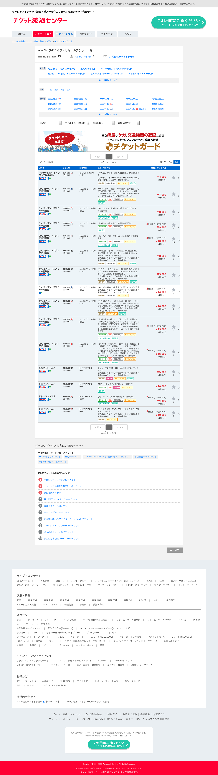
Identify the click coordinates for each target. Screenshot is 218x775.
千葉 (50, 90)
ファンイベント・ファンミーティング (35, 660)
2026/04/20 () (158, 109)
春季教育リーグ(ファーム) (29, 628)
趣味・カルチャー (25, 685)
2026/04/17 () (80, 109)
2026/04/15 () (54, 109)
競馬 (102, 645)
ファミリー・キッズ (60, 665)
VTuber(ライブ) (83, 585)
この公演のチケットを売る (121, 56)
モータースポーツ (84, 645)
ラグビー (53, 641)
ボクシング (64, 645)
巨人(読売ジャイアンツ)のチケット (60, 499)
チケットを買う (43, 34)
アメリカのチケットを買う (29, 701)
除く (176, 162)
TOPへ (176, 550)
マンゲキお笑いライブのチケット (52, 462)
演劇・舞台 (23, 595)
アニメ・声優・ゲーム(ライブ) (31, 585)
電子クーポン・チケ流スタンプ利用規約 (147, 719)
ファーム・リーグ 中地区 (159, 620)
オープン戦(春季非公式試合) (96, 620)
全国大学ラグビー (172, 641)
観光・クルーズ (132, 681)
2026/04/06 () (80, 99)
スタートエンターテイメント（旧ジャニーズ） (117, 581)
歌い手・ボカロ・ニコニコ (183, 581)
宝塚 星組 (80, 600)
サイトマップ (83, 719)
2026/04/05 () (54, 99)
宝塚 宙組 (96, 600)
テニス (61, 637)
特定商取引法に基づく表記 (108, 719)
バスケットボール (156, 637)
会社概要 (145, 714)
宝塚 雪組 (64, 600)
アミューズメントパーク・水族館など (35, 681)
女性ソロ (60, 581)
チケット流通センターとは (67, 714)
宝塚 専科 (112, 600)
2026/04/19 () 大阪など (136, 109)
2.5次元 (142, 600)
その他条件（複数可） (75, 123)
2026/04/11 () (80, 104)
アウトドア (82, 681)
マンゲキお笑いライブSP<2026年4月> (116, 69)
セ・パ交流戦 (69, 620)
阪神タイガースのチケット (56, 506)
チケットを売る (64, 34)
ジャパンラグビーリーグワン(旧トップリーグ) (135, 641)
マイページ (107, 34)
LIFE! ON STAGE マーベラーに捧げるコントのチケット (107, 457)
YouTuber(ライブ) (61, 585)
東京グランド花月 (88, 69)
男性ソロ (45, 581)
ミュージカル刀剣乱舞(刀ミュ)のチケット (63, 486)
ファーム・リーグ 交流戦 (38, 624)
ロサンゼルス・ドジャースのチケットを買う (88, 701)
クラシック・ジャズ (187, 585)
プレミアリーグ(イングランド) (101, 632)
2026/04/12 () (106, 104)
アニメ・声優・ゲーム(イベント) (75, 660)
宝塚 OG (128, 600)
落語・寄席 (98, 604)
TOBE (149, 581)
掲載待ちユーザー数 (83, 57)
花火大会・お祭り (115, 665)
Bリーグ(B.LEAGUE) (182, 637)
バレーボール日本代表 (130, 637)
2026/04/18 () (106, 109)
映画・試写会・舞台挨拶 (88, 665)
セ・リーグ (33, 620)
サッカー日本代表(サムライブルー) (63, 632)
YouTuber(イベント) (123, 660)
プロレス (47, 645)
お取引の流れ (130, 714)
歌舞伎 (83, 604)
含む (170, 162)
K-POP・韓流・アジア (137, 585)
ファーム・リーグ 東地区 (128, 620)
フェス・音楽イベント (108, 585)
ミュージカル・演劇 (26, 604)
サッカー (21, 632)
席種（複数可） (125, 123)
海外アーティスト (162, 585)
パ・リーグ (50, 620)
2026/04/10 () (54, 104)
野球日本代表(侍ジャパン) (60, 628)
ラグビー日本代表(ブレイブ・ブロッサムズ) (85, 641)
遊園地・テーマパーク (141, 665)
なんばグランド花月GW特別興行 (61, 69)
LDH (161, 581)
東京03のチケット (72, 457)
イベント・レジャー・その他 (34, 655)
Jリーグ (36, 632)
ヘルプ (128, 34)
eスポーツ (102, 660)
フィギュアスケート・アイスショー (34, 637)
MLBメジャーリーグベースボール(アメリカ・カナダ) (105, 628)
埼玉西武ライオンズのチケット (59, 532)
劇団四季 (170, 600)
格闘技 (33, 645)
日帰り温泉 (65, 681)
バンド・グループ (79, 581)
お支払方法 (159, 714)
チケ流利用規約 (93, 714)
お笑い (156, 600)
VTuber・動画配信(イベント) (30, 665)
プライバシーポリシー (61, 719)
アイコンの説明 (46, 162)
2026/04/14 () (158, 104)
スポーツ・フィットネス (106, 681)
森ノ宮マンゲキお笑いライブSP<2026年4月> (66, 74)
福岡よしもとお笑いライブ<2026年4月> (107, 74)
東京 (56, 90)
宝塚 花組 (32, 600)
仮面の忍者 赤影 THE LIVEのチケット (62, 538)
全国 (41, 89)
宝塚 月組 (48, 600)
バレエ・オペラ (50, 604)
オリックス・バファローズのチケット (62, 525)
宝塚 (19, 600)
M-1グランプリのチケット (50, 457)
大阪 (62, 90)
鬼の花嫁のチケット (53, 493)
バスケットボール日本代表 (29, 641)
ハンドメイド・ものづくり (53, 685)
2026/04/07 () (106, 99)
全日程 (42, 99)
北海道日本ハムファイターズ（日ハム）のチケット (68, 519)
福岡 (68, 90)
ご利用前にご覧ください (178, 22)
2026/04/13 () (132, 104)
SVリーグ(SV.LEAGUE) (102, 637)
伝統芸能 (68, 604)
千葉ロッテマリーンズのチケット (60, 479)
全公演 (42, 68)
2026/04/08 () (132, 99)
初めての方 (85, 34)
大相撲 (20, 645)
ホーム (22, 34)
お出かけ (22, 676)
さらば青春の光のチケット (146, 457)
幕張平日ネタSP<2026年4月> (141, 74)
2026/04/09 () (158, 99)
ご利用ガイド (112, 714)
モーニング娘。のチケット (56, 512)
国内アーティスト (25, 581)
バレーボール (77, 637)
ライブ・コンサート (29, 575)
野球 (19, 620)
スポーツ (22, 615)
